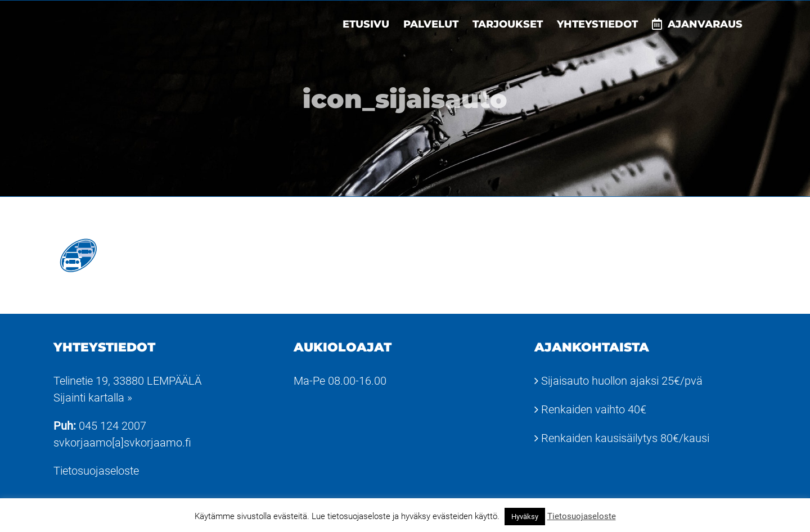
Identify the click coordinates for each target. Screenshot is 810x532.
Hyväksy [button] (524, 516)
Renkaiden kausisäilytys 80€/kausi (625, 438)
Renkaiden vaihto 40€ (593, 409)
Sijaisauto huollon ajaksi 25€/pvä (622, 380)
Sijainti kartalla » (92, 397)
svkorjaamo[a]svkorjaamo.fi (122, 442)
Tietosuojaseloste (96, 470)
